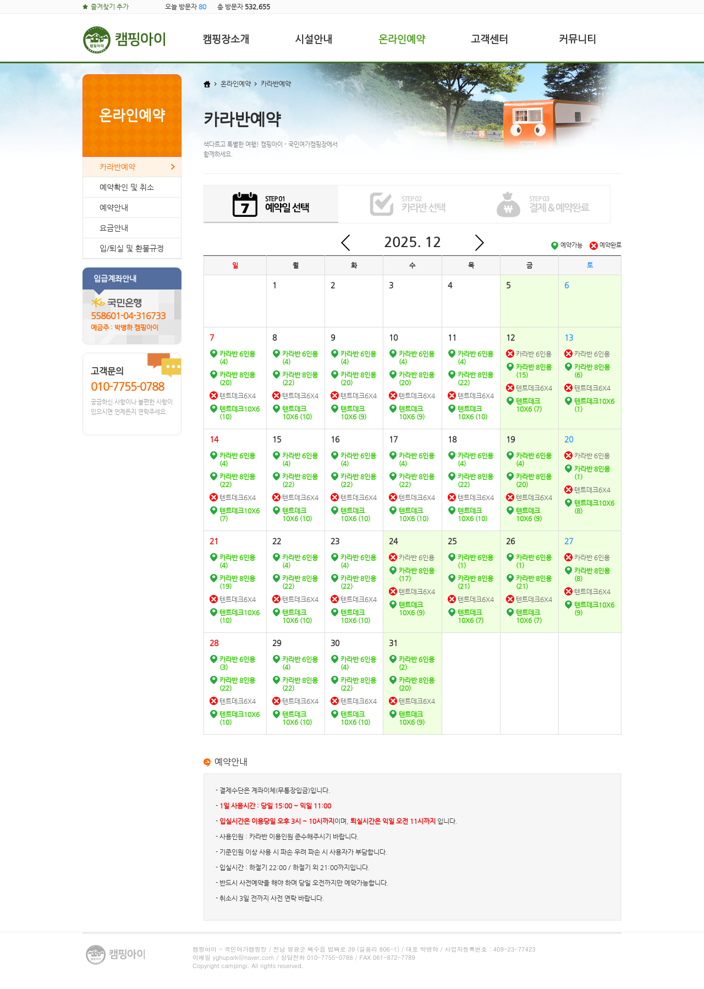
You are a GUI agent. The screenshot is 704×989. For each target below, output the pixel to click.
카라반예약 (117, 166)
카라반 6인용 (534, 354)
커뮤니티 (577, 39)
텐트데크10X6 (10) (297, 412)
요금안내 (114, 227)
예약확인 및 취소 (127, 187)
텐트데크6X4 (237, 396)
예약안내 (114, 207)
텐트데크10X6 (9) (353, 412)
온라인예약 (401, 39)
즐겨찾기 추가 (110, 6)
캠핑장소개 (225, 39)
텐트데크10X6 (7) (529, 405)
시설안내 (313, 39)
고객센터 (489, 39)
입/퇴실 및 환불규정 (132, 248)
